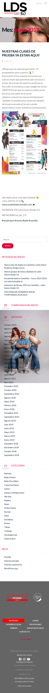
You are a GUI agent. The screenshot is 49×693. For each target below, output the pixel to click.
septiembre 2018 (11, 455)
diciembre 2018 (11, 443)
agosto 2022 (10, 371)
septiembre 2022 (11, 367)
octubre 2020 (10, 390)
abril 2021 (8, 382)
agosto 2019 (10, 420)
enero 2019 (9, 440)
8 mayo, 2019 (8, 61)
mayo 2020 (9, 401)
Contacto (24, 632)
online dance (10, 508)
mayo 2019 (9, 432)
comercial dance (11, 485)
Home (35, 621)
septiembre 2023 (11, 340)
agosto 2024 (10, 336)
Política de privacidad (24, 686)
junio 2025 (9, 332)
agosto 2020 (10, 398)
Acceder (7, 557)
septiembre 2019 (11, 417)
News (6, 504)
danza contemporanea (14, 493)
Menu (42, 3)
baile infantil (9, 477)
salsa (6, 515)
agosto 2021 (10, 378)
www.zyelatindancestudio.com (17, 204)
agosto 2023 (10, 344)
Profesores (35, 624)
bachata (7, 473)
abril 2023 (8, 348)
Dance (7, 489)
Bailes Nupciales (35, 628)
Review (7, 512)
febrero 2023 (10, 352)
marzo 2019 (9, 436)
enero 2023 (9, 355)
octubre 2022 (10, 363)
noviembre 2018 (11, 447)
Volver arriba (24, 639)
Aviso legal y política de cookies (24, 681)
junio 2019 (9, 428)
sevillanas (8, 519)
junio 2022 (9, 375)
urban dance (9, 538)
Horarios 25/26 (13, 624)
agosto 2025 (10, 329)
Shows (7, 523)
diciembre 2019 (11, 413)
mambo (7, 500)
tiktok (7, 527)
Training (7, 531)
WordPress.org (11, 568)
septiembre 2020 (11, 394)
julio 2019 (8, 424)
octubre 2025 (10, 325)
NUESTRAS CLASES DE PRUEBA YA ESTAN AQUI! (21, 53)
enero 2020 (9, 409)
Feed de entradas (11, 561)
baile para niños (11, 481)
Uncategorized (10, 535)
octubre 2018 (10, 451)
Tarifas (13, 628)
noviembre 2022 (11, 359)
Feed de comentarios (13, 564)
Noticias (13, 620)
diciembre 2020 (11, 386)
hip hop (7, 496)
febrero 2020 (10, 405)
